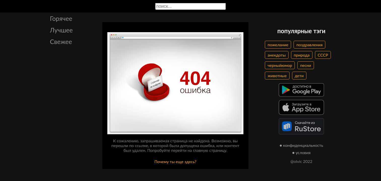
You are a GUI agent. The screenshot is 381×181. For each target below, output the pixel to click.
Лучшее (61, 30)
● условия (301, 152)
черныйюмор (280, 65)
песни (305, 65)
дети (299, 75)
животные (277, 75)
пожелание (278, 44)
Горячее (61, 18)
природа (302, 55)
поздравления (309, 44)
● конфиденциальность (301, 145)
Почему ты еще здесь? (175, 161)
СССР (323, 55)
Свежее (61, 41)
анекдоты (277, 55)
